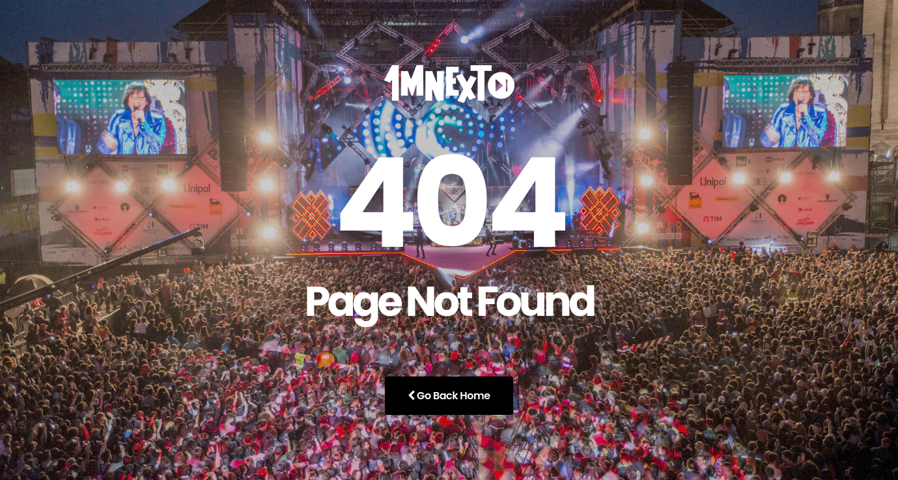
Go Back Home (449, 395)
